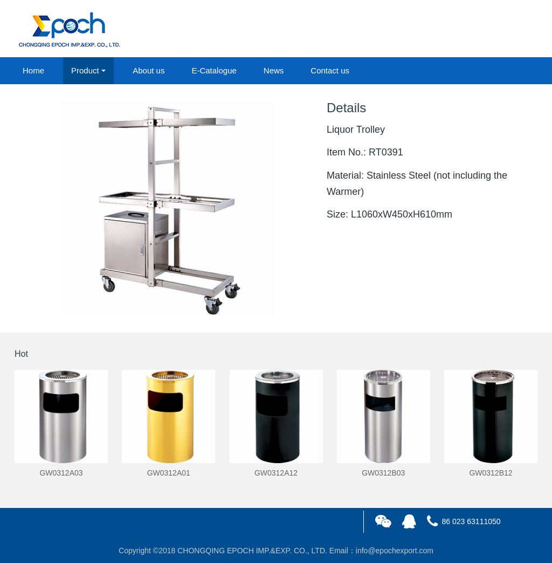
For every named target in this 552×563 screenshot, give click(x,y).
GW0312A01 (168, 473)
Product (85, 70)
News (274, 70)
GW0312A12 (276, 473)
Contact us (329, 70)
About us (148, 70)
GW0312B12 (490, 473)
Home (33, 70)
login (464, 29)
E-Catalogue (213, 70)
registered (512, 29)
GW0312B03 (383, 473)
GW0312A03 (60, 473)
